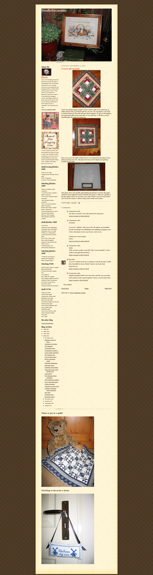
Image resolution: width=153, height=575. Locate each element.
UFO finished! (49, 346)
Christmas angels (49, 365)
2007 (44, 333)
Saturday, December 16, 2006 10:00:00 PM (79, 216)
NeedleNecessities (53, 10)
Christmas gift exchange (51, 367)
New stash (47, 392)
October (47, 401)
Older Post (108, 288)
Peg (70, 259)
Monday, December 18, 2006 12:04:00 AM (79, 255)
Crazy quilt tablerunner (51, 382)
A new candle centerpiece (52, 352)
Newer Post (65, 288)
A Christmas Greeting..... (52, 350)
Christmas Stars (49, 394)
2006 (44, 336)
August (47, 405)
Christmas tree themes (51, 344)
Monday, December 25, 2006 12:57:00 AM (79, 268)
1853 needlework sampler (52, 380)
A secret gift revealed (50, 357)
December (48, 338)
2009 (44, 329)
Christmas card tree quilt (52, 386)
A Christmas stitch (50, 348)
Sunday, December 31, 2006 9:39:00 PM (78, 280)
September (48, 403)
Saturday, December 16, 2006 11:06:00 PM (79, 241)
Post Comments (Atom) (77, 293)
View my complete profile (48, 109)
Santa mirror (48, 373)
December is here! (50, 397)
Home (87, 288)
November (48, 399)
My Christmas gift (50, 355)
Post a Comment (68, 284)
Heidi (46, 77)
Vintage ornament (50, 384)
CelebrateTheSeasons (47, 323)
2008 (44, 331)
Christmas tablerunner (51, 363)
